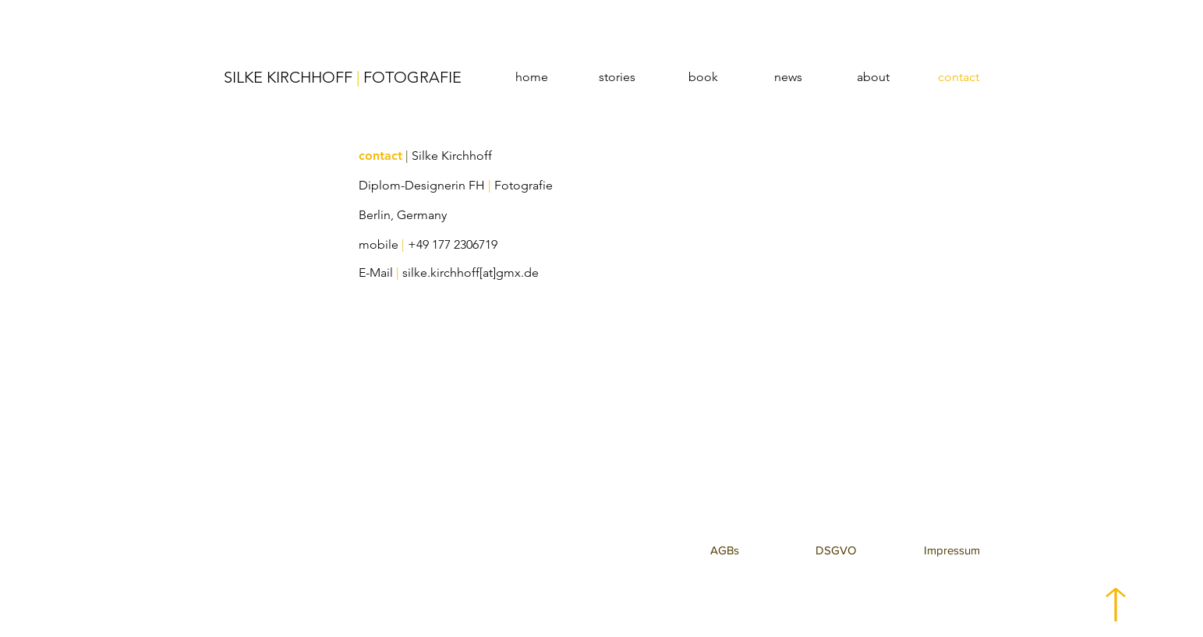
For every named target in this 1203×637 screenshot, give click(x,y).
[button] (725, 549)
